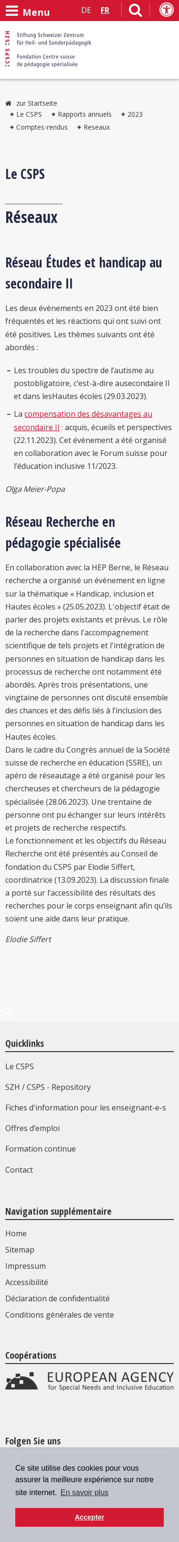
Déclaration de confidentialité (57, 1298)
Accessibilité (26, 1282)
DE (86, 10)
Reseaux (97, 127)
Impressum (25, 1266)
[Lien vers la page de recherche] (135, 12)
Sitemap (19, 1249)
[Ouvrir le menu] (27, 11)
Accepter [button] (90, 1517)
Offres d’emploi (32, 1128)
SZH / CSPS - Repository (48, 1087)
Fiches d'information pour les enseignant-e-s (85, 1107)
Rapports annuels (85, 114)
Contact (19, 1170)
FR (105, 10)
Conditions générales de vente (59, 1314)
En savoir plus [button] (85, 1492)
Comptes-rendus (42, 127)
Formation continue (40, 1148)
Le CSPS (29, 114)
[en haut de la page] (6, 1015)
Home (16, 1233)
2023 (135, 114)
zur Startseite (36, 103)
